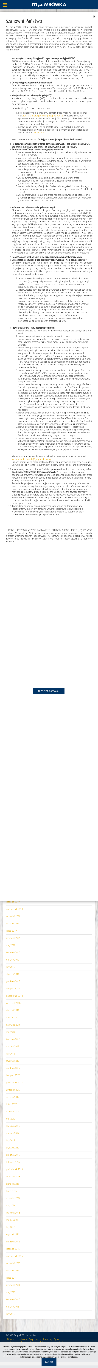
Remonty (47, 1339)
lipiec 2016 (11, 1191)
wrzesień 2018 (13, 1003)
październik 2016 (14, 1169)
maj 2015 (10, 1292)
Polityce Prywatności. (69, 1357)
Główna (10, 1339)
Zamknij (49, 1362)
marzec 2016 (12, 1220)
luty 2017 (10, 1140)
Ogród (57, 1339)
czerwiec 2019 (13, 938)
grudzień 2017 (13, 1068)
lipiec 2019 (11, 931)
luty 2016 (10, 1227)
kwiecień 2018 (13, 1039)
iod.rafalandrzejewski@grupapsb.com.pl (43, 115)
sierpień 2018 (12, 1010)
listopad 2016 (13, 1162)
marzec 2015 (12, 1306)
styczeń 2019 (12, 974)
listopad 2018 (13, 988)
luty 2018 (10, 1053)
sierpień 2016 (12, 1184)
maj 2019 (10, 945)
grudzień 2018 (13, 981)
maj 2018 (10, 1032)
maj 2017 (10, 1119)
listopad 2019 (13, 902)
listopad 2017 (13, 1075)
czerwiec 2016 (13, 1198)
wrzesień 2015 (13, 1263)
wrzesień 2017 (13, 1090)
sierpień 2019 (12, 923)
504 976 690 (40, 132)
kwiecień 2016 (13, 1212)
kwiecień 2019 (13, 952)
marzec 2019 (12, 959)
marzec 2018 (12, 1046)
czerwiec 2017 (13, 1111)
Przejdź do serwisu (48, 691)
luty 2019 (10, 967)
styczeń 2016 (12, 1234)
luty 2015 (10, 1314)
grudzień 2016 (13, 1155)
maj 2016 (10, 1205)
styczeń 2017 (12, 1147)
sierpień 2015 (12, 1270)
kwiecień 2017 (13, 1126)
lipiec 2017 (11, 1104)
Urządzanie (21, 1339)
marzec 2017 (12, 1133)
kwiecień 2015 (13, 1299)
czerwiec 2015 (13, 1285)
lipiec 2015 (11, 1278)
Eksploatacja (35, 1339)
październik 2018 (14, 996)
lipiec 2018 (11, 1017)
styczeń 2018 (12, 1061)
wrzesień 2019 (13, 916)
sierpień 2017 (12, 1097)
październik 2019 (14, 909)
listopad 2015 (13, 1249)
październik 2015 (14, 1256)
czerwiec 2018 (13, 1025)
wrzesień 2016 (13, 1176)
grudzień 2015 (13, 1241)
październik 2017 (14, 1082)
